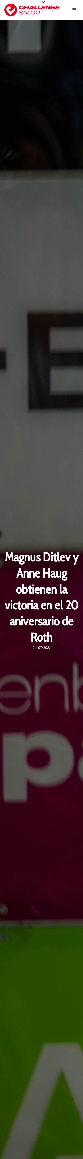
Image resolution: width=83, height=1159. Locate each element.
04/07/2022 (42, 648)
